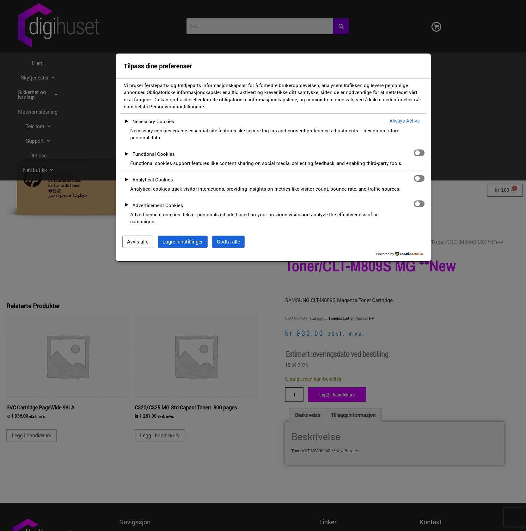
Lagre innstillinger (182, 241)
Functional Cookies (153, 154)
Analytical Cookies (152, 179)
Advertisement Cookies (157, 205)
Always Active (404, 120)
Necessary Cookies (153, 121)
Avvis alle (137, 241)
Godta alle (228, 241)
